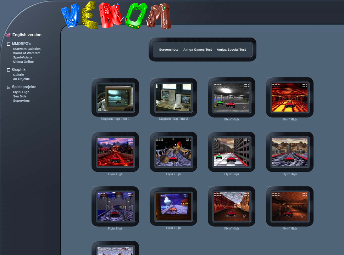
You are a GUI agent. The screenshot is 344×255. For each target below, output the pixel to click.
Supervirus (21, 100)
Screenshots (168, 49)
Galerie (18, 74)
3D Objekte (21, 79)
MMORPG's (19, 44)
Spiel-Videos (22, 57)
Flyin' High (21, 92)
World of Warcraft (26, 53)
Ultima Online (23, 61)
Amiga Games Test (197, 49)
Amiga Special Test (231, 49)
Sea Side (20, 96)
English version (23, 35)
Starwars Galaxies (27, 49)
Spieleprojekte (21, 87)
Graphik (16, 70)
